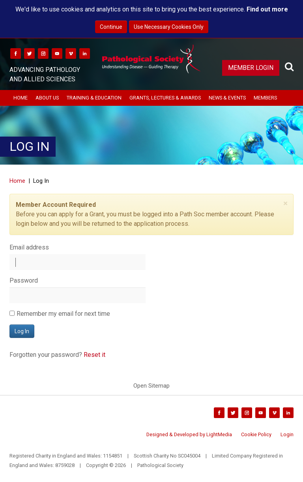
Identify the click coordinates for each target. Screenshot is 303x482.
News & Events (227, 98)
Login (287, 434)
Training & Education (94, 98)
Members (265, 98)
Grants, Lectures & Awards (165, 98)
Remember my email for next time (63, 313)
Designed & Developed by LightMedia (189, 434)
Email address (29, 247)
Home (20, 98)
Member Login (250, 67)
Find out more (267, 9)
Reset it (94, 354)
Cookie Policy (256, 434)
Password (23, 280)
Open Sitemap (151, 385)
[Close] (285, 203)
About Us (47, 98)
